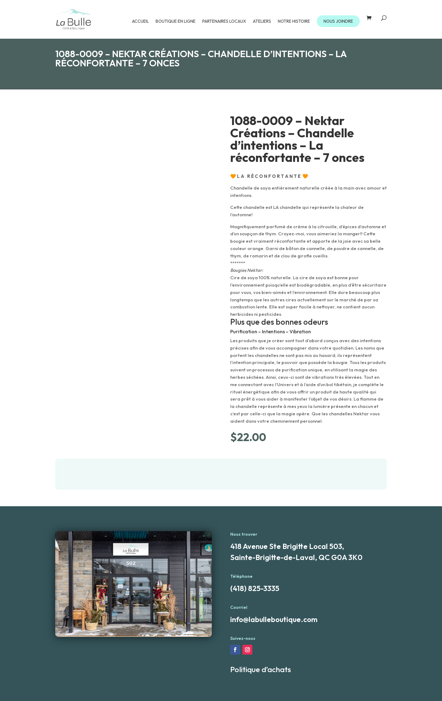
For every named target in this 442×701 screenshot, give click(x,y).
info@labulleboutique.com (273, 619)
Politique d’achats (260, 669)
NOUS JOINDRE (338, 21)
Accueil (140, 21)
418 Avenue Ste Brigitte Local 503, (287, 546)
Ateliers (262, 21)
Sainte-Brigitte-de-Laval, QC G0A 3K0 (296, 557)
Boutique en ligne (176, 21)
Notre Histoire (294, 21)
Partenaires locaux (224, 21)
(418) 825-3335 (254, 588)
